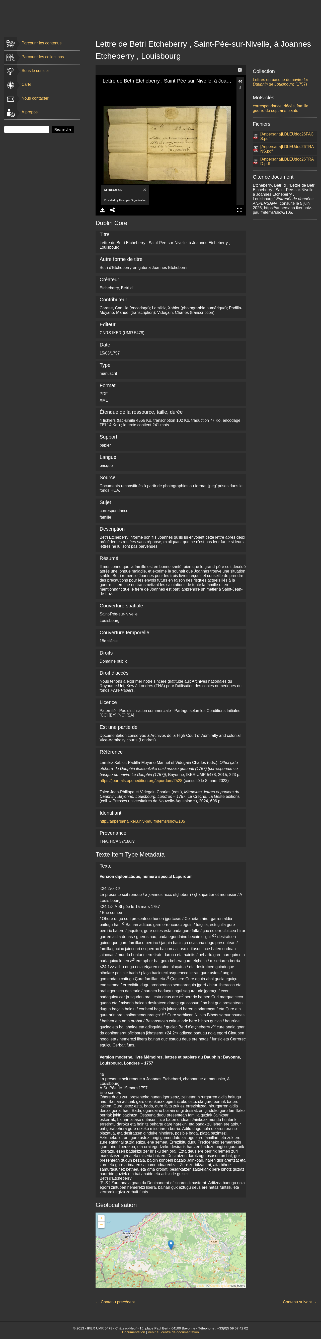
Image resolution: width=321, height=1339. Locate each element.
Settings (240, 70)
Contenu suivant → (300, 1302)
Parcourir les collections (43, 57)
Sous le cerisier (35, 70)
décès (289, 106)
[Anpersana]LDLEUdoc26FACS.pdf (287, 136)
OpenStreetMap (220, 1285)
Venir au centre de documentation (173, 1332)
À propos (30, 112)
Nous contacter (35, 98)
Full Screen (239, 210)
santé (293, 110)
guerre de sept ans (269, 110)
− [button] (101, 1225)
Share (112, 210)
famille (302, 106)
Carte (26, 84)
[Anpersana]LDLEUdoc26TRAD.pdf (287, 161)
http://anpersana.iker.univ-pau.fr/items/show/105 (142, 821)
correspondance (267, 106)
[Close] (144, 189)
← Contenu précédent (115, 1302)
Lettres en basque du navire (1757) (280, 82)
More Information (240, 88)
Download (102, 210)
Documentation (133, 1332)
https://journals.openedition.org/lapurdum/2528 (141, 781)
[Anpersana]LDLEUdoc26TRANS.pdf (287, 149)
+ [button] (101, 1218)
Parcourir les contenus (41, 43)
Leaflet (201, 1285)
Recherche (62, 129)
